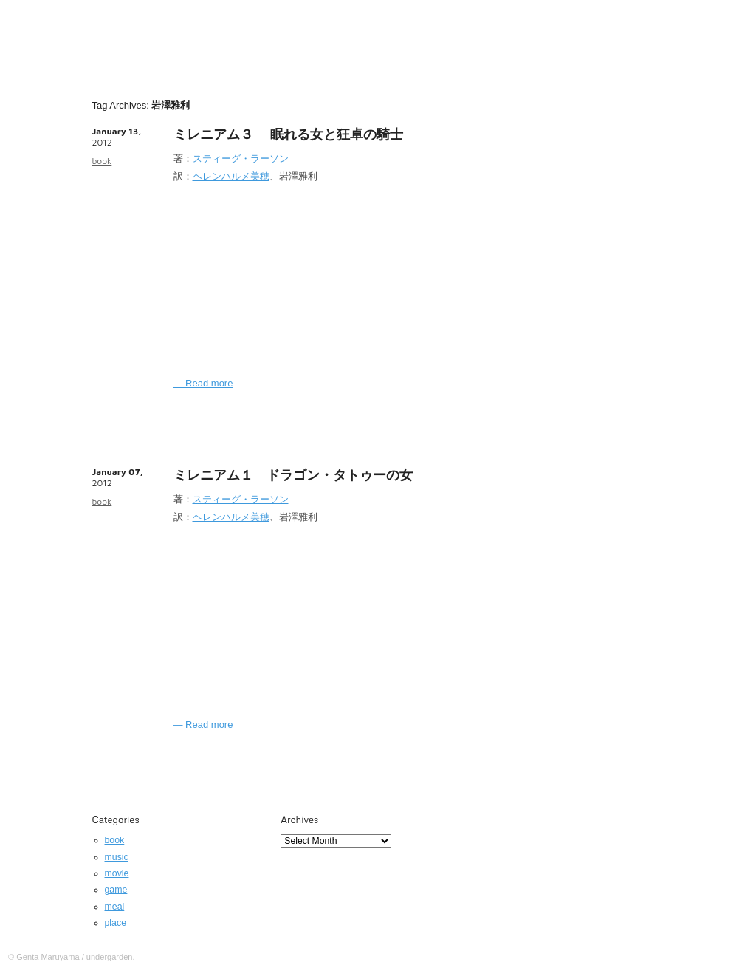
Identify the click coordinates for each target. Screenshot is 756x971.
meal (115, 907)
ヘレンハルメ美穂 (231, 176)
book (102, 160)
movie (117, 873)
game (116, 890)
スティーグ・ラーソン (241, 158)
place (116, 923)
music (116, 857)
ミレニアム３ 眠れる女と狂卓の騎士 (288, 134)
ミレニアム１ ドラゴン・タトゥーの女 (293, 475)
